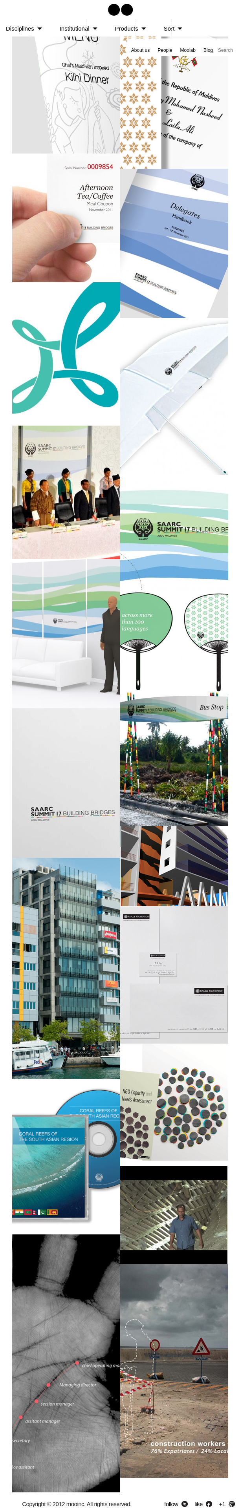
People (165, 50)
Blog (208, 50)
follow (171, 1504)
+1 (222, 1504)
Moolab (188, 50)
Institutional (75, 28)
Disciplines (20, 28)
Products (126, 28)
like (198, 1504)
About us (140, 50)
